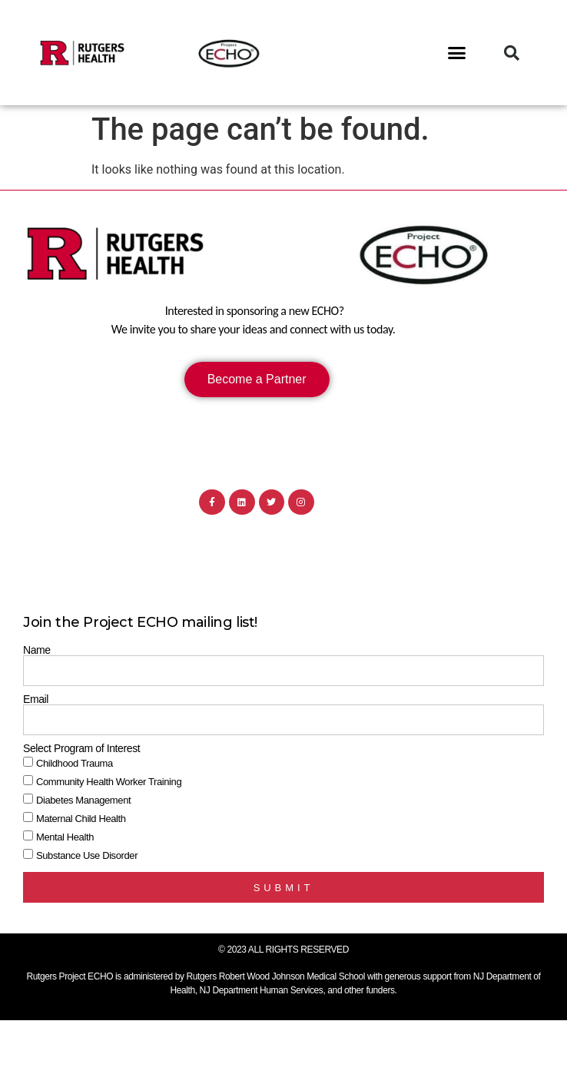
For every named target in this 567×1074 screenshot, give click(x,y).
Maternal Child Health (81, 819)
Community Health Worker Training (108, 782)
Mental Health (65, 838)
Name (37, 650)
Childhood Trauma (74, 764)
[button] (457, 53)
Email (35, 699)
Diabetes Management (83, 801)
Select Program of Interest (81, 748)
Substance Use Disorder (87, 856)
